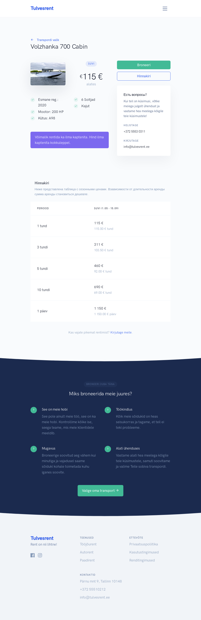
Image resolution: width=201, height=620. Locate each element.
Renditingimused (142, 560)
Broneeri (144, 65)
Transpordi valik (44, 40)
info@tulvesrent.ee (137, 147)
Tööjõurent (88, 544)
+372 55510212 (93, 589)
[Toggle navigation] (165, 9)
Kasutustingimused (144, 552)
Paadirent (87, 560)
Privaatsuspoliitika (143, 544)
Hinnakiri (144, 76)
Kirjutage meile (121, 332)
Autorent (86, 552)
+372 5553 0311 (134, 131)
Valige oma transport (100, 490)
